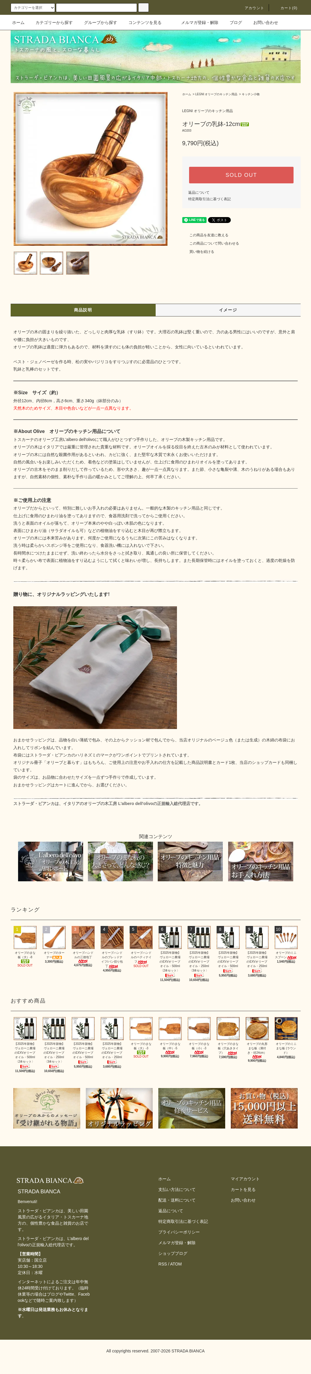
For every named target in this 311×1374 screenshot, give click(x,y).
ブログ (232, 22)
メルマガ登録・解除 (196, 22)
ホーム (18, 22)
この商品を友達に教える (205, 235)
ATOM (176, 1264)
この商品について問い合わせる (210, 243)
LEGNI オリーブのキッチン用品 (216, 94)
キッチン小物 (251, 94)
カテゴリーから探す (50, 22)
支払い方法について (177, 1189)
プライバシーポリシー (179, 1232)
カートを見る (243, 1189)
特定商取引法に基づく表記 (209, 199)
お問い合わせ (262, 22)
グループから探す (97, 22)
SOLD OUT (241, 175)
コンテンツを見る (141, 22)
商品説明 (83, 310)
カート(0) (285, 8)
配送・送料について (177, 1200)
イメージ (228, 310)
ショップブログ (172, 1253)
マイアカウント (245, 1178)
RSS (162, 1264)
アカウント (251, 8)
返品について (199, 192)
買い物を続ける (198, 252)
